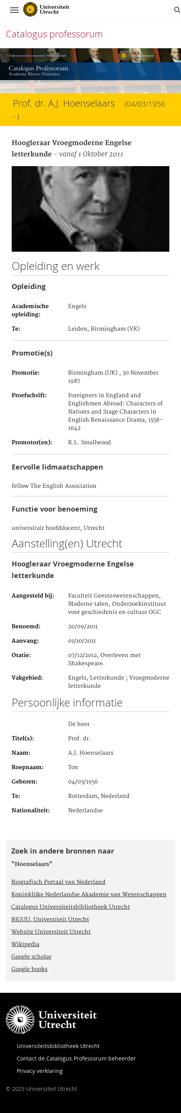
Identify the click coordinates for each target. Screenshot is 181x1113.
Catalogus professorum (54, 34)
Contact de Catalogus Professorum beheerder (76, 1058)
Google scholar (31, 957)
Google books (29, 969)
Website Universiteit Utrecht (51, 932)
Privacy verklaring (40, 1070)
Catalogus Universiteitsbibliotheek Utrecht (70, 907)
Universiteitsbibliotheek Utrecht (58, 1046)
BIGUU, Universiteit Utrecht (50, 919)
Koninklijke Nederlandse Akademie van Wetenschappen (89, 894)
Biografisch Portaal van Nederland (58, 882)
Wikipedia (25, 944)
